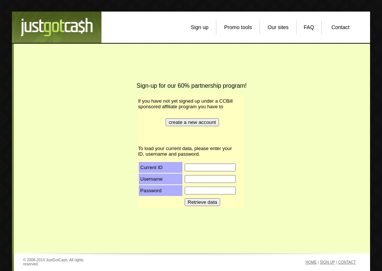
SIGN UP (327, 262)
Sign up (199, 27)
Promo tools (238, 27)
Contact (340, 27)
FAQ (309, 27)
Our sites (278, 27)
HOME (311, 262)
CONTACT (347, 262)
